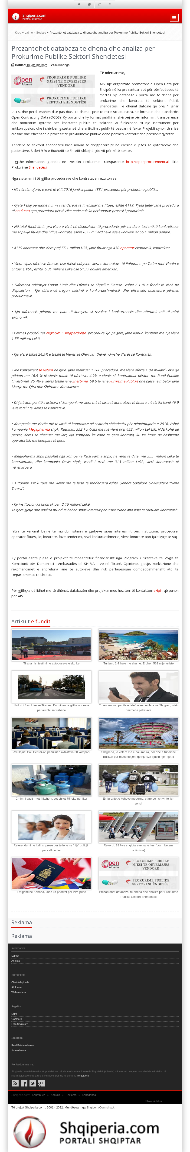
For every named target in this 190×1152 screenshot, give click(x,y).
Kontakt (55, 1095)
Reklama (71, 1095)
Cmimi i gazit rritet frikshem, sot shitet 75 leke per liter (51, 798)
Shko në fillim (153, 1101)
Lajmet (15, 955)
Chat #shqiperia (20, 982)
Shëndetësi (38, 167)
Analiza (15, 960)
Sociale (41, 32)
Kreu (18, 32)
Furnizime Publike (123, 381)
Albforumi (16, 987)
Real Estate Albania (22, 1045)
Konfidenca (89, 1095)
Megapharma (39, 429)
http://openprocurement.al (147, 161)
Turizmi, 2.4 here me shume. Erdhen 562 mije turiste (138, 663)
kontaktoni (82, 1075)
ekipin (158, 590)
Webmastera (18, 992)
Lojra (14, 1013)
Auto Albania (18, 1050)
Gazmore (16, 1018)
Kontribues (38, 1095)
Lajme (29, 32)
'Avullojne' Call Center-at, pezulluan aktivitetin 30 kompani (51, 752)
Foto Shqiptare (19, 1024)
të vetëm (46, 370)
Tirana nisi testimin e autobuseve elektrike (51, 663)
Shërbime (80, 381)
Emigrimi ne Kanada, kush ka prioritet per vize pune (51, 892)
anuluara (22, 210)
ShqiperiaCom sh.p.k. (100, 1107)
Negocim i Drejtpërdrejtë (66, 333)
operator (127, 247)
